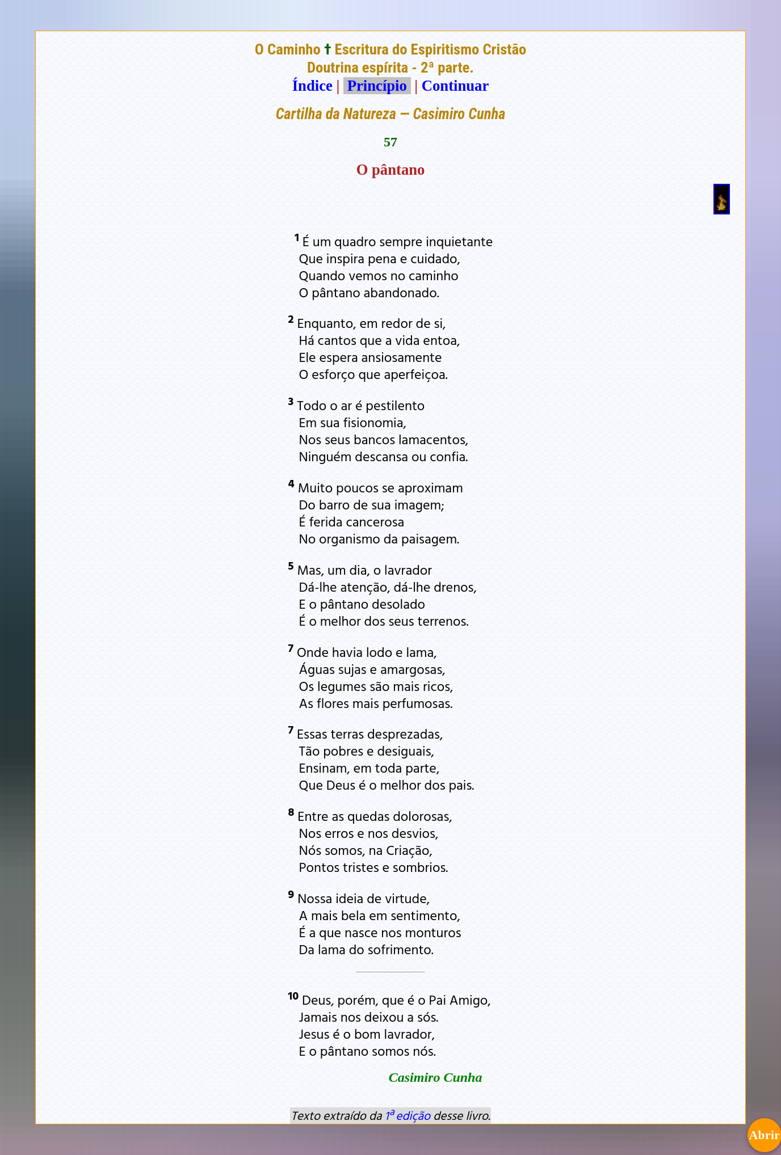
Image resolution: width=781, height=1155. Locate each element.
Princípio (376, 85)
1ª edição (407, 1115)
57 (390, 141)
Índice (312, 85)
